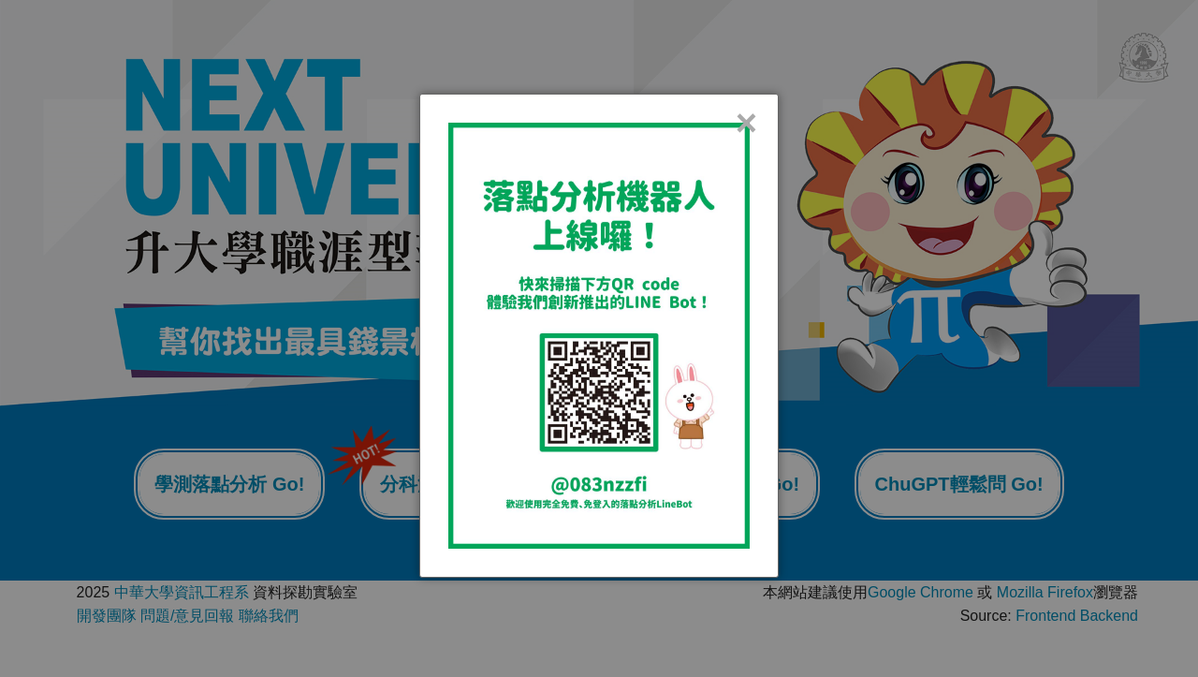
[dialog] (599, 336)
